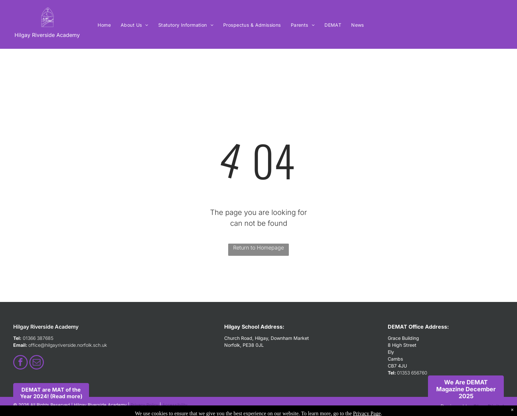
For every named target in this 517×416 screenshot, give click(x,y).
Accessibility (174, 404)
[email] (36, 363)
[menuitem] (104, 25)
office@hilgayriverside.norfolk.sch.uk (67, 345)
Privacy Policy (144, 404)
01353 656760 (412, 372)
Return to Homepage (258, 247)
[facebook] (20, 363)
